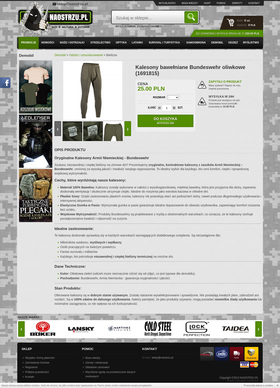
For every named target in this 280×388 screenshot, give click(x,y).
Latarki (137, 42)
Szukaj (192, 16)
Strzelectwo (100, 42)
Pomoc (221, 3)
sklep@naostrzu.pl (72, 4)
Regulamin (31, 367)
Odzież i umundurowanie (86, 55)
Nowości (47, 42)
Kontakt (254, 3)
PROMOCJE (28, 42)
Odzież (233, 42)
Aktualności (167, 3)
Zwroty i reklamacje (97, 362)
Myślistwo (251, 42)
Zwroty (237, 3)
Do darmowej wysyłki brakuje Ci (227, 33)
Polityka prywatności (37, 372)
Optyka (121, 42)
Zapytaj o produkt (225, 81)
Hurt (207, 3)
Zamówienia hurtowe (37, 362)
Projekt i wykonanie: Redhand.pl (242, 380)
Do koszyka (165, 120)
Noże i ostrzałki (72, 42)
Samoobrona (196, 42)
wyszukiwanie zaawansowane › (138, 26)
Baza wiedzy (190, 3)
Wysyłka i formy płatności (40, 357)
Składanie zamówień (98, 367)
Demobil (217, 42)
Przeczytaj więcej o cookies (258, 385)
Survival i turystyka (164, 42)
